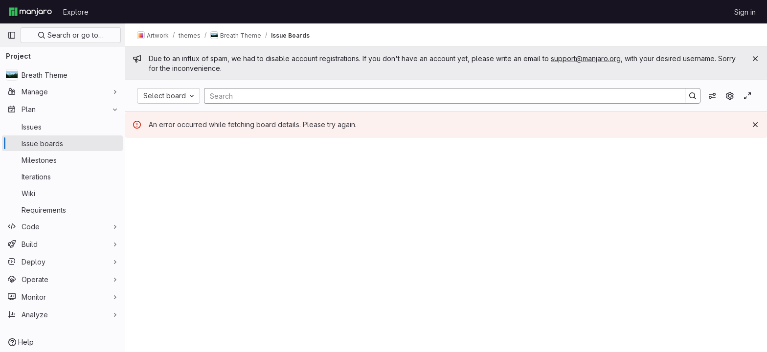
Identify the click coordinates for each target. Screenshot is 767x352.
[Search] (440, 96)
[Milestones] (62, 160)
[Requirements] (62, 210)
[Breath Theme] (62, 75)
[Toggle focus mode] (747, 96)
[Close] (755, 59)
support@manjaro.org (586, 58)
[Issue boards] (62, 143)
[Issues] (62, 126)
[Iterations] (62, 176)
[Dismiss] (755, 125)
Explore (76, 12)
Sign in (745, 12)
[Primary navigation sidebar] (12, 35)
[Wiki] (62, 193)
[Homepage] (30, 12)
